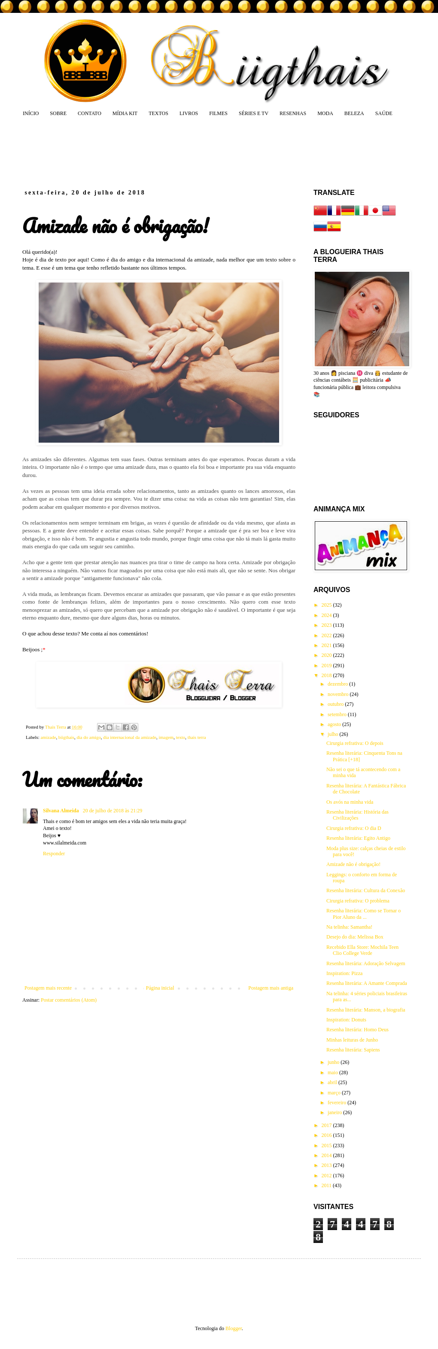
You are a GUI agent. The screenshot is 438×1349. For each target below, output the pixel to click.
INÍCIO (31, 113)
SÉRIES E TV (253, 113)
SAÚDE (383, 113)
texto (181, 737)
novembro (339, 694)
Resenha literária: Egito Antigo (358, 838)
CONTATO (89, 113)
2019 (327, 665)
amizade (48, 737)
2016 (327, 1135)
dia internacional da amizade (129, 737)
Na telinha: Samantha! (349, 927)
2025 (327, 605)
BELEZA (354, 113)
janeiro (335, 1112)
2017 (327, 1125)
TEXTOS (158, 113)
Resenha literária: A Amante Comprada (366, 983)
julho (334, 734)
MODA (325, 113)
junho (334, 1062)
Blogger (233, 1328)
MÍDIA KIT (125, 113)
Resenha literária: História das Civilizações (357, 815)
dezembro (338, 684)
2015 (327, 1145)
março (335, 1093)
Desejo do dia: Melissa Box (354, 937)
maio (333, 1072)
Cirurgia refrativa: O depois (354, 743)
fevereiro (337, 1103)
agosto (335, 724)
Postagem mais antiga (270, 988)
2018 (327, 675)
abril (333, 1082)
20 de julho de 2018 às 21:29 (113, 811)
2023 (327, 625)
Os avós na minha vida (349, 802)
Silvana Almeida (61, 811)
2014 (327, 1155)
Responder (54, 854)
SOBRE (58, 113)
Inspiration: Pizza (344, 973)
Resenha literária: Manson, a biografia (365, 1010)
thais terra (197, 737)
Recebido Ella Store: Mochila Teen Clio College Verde (362, 950)
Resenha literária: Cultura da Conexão (365, 890)
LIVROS (188, 113)
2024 (327, 615)
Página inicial (160, 988)
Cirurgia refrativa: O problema (357, 901)
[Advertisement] (186, 152)
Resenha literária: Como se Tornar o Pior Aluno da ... (363, 914)
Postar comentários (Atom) (69, 1000)
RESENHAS (293, 113)
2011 (327, 1185)
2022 (327, 635)
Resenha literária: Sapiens (353, 1050)
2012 (327, 1176)
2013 (327, 1165)
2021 (327, 645)
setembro (338, 714)
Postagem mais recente (48, 988)
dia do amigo (88, 737)
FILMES (218, 113)
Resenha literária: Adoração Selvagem (365, 963)
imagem (165, 737)
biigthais (66, 737)
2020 (327, 655)
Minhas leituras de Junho (352, 1040)
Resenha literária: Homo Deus (357, 1030)
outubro (336, 704)
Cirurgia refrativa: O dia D (353, 828)
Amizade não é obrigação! (353, 864)
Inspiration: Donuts (346, 1020)
